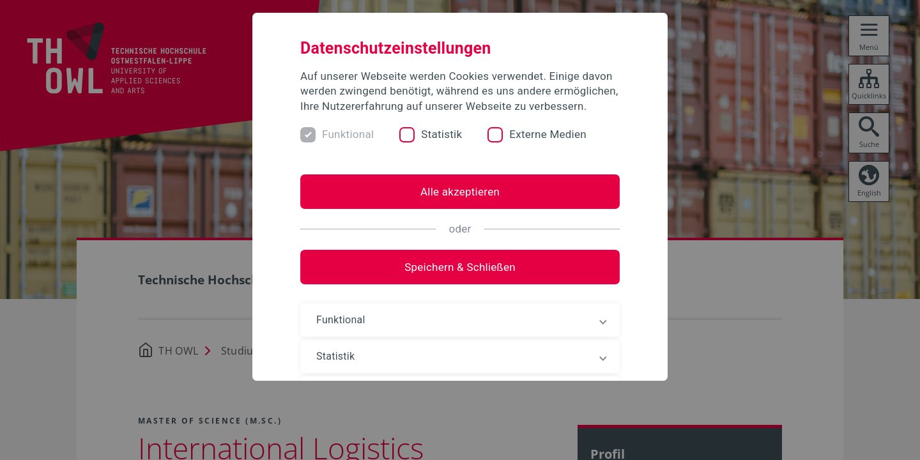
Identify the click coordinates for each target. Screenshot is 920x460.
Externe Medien (547, 134)
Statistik (441, 134)
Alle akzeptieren (460, 191)
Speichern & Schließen (460, 267)
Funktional (348, 134)
